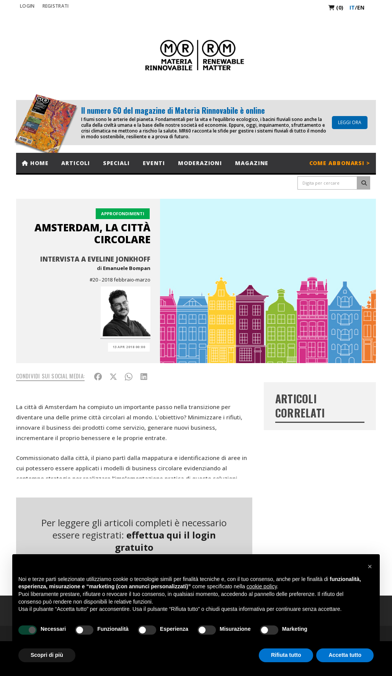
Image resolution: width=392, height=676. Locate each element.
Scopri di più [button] (47, 655)
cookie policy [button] (262, 586)
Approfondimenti (122, 213)
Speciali (116, 163)
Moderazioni (200, 163)
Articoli (75, 163)
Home (35, 163)
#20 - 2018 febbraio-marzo (120, 279)
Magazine (251, 163)
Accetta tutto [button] (344, 655)
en (360, 7)
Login (27, 6)
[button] (370, 566)
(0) (335, 7)
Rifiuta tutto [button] (286, 655)
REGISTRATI (55, 6)
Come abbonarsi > (339, 163)
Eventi (154, 163)
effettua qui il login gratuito (165, 541)
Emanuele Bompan (126, 268)
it (352, 7)
